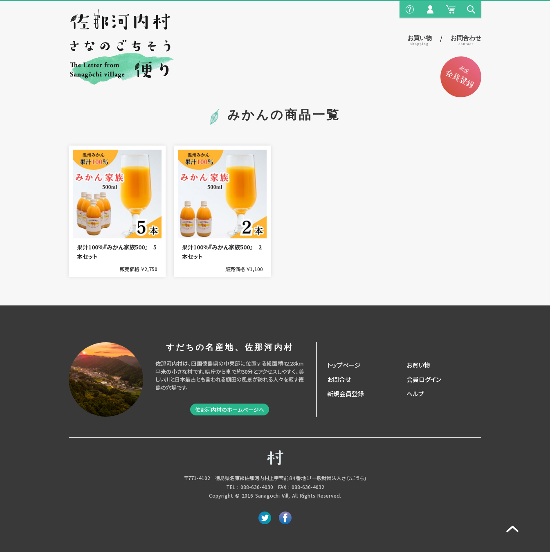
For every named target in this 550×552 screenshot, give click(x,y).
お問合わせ (466, 40)
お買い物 (419, 40)
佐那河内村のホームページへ (229, 409)
